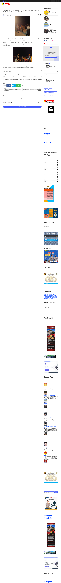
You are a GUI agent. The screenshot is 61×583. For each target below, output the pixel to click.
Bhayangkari (46, 89)
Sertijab (50, 298)
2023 (51, 164)
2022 (51, 165)
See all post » (46, 132)
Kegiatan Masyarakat (47, 90)
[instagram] (56, 1)
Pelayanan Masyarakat (47, 92)
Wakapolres (53, 297)
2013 (51, 181)
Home (13, 4)
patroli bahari (53, 296)
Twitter (14, 85)
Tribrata (45, 386)
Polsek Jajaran (31, 4)
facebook (47, 40)
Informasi (38, 4)
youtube (48, 43)
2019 (51, 171)
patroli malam (54, 295)
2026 (51, 159)
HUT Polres (53, 298)
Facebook (9, 85)
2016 (51, 176)
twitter (55, 43)
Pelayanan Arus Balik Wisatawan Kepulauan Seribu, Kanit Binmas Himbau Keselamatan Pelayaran (50, 437)
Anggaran (48, 4)
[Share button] (22, 85)
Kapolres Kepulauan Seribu (52, 31)
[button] (58, 4)
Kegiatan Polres (54, 90)
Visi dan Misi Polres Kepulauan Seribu (52, 18)
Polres (53, 92)
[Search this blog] (49, 492)
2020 (51, 169)
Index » (45, 140)
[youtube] (54, 1)
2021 (51, 167)
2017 (51, 174)
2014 (51, 179)
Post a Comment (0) (22, 106)
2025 (51, 160)
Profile (17, 4)
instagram (55, 40)
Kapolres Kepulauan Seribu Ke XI (48, 464)
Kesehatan (48, 142)
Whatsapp (19, 85)
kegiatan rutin (51, 95)
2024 (51, 162)
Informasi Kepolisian (48, 517)
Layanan (43, 4)
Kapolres (50, 89)
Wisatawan (46, 95)
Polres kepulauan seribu (47, 296)
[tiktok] (58, 1)
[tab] (13, 4)
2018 (51, 172)
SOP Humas (45, 455)
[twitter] (53, 1)
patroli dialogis (49, 297)
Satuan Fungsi (23, 4)
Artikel (47, 134)
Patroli (48, 295)
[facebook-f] (51, 1)
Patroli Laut (47, 298)
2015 (51, 177)
